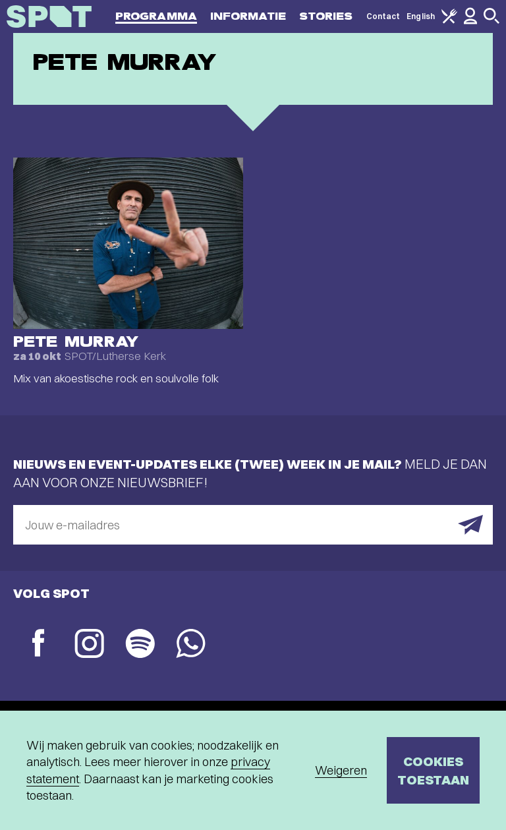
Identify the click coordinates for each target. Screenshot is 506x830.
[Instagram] (89, 645)
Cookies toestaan (433, 770)
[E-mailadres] (253, 525)
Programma (156, 16)
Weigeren (341, 770)
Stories (326, 16)
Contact (383, 16)
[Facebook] (38, 644)
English (421, 16)
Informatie (248, 16)
